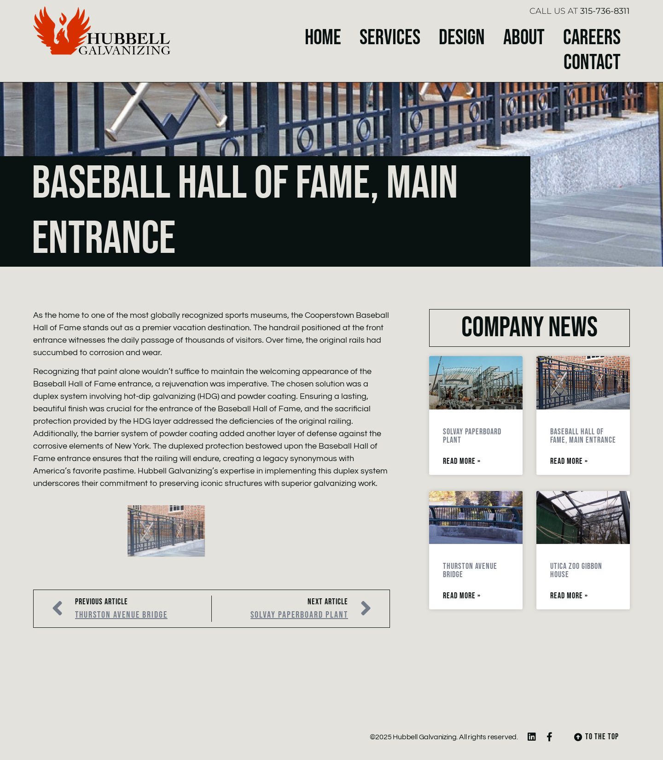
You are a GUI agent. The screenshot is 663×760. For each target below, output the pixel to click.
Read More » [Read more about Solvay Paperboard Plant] (462, 461)
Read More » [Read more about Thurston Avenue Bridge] (462, 596)
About (524, 38)
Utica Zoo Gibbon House (576, 570)
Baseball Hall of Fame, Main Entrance (583, 436)
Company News (529, 327)
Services (390, 38)
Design (462, 38)
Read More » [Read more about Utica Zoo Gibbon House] (569, 596)
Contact (592, 63)
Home (323, 38)
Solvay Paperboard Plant (472, 436)
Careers (592, 38)
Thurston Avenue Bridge (470, 570)
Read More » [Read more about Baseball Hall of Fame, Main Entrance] (569, 461)
